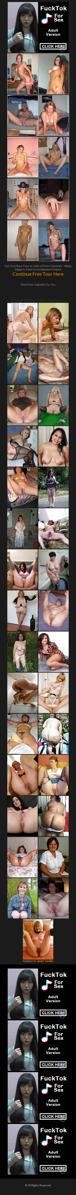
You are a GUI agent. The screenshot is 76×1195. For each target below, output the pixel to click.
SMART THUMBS (45, 961)
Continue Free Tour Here (38, 274)
